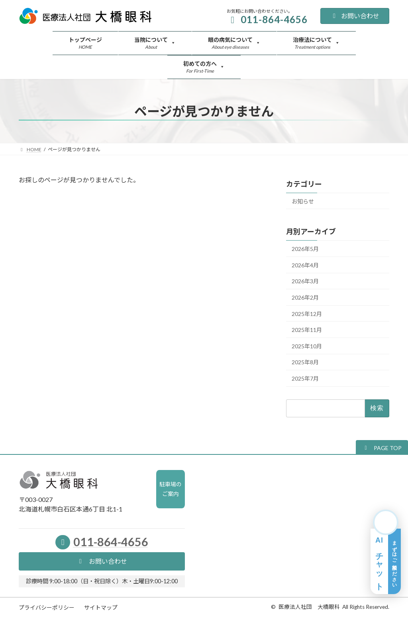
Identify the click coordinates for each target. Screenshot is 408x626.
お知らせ (303, 201)
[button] (382, 447)
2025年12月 (307, 313)
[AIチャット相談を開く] (386, 551)
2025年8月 (305, 362)
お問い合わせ (354, 16)
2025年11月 (307, 330)
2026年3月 (305, 281)
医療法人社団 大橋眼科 (309, 607)
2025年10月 (307, 346)
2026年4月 (305, 265)
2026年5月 (305, 249)
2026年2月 (305, 297)
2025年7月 (305, 378)
